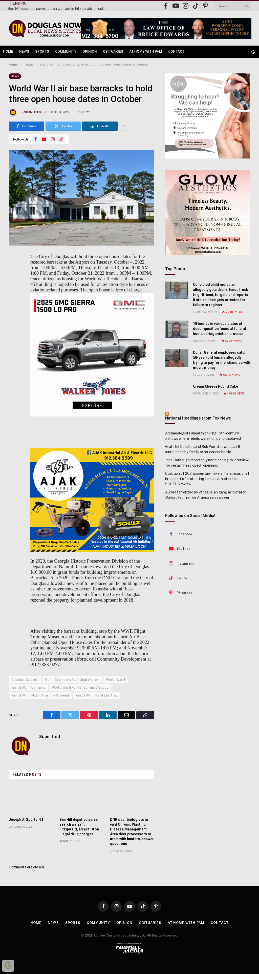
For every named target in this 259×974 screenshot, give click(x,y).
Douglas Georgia (25, 680)
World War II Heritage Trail (96, 695)
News (24, 51)
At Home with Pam (145, 51)
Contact (176, 51)
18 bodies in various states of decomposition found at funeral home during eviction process (219, 329)
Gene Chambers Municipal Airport (72, 680)
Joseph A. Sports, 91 (26, 820)
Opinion (89, 51)
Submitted (32, 112)
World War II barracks (28, 687)
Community (65, 51)
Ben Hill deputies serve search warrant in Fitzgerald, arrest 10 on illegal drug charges (58, 9)
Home (8, 51)
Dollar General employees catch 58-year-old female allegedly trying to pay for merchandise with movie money (221, 360)
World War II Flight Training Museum (40, 695)
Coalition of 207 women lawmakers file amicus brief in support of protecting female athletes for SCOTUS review (207, 478)
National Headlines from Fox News (198, 418)
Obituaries (113, 51)
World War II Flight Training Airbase (80, 687)
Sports (42, 51)
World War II (115, 680)
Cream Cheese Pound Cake (215, 386)
